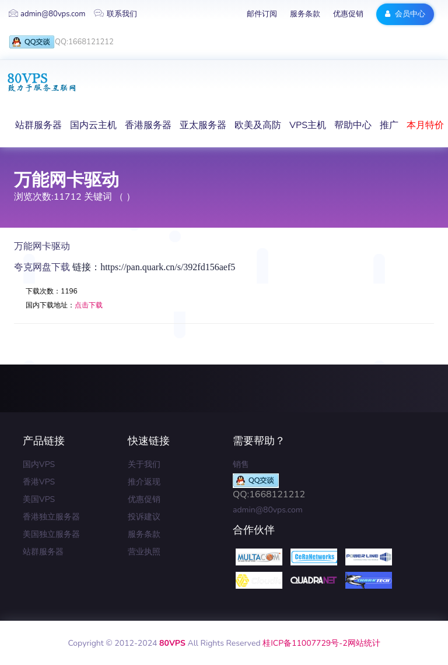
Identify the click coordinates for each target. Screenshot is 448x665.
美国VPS (39, 499)
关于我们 (144, 464)
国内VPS (39, 464)
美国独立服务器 (51, 534)
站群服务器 (43, 551)
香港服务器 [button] (148, 125)
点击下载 (89, 305)
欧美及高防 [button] (258, 125)
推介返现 (144, 481)
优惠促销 (348, 14)
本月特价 (425, 125)
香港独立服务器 (51, 516)
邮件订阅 (262, 14)
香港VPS (39, 481)
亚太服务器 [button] (203, 125)
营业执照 (144, 551)
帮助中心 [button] (353, 125)
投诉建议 (144, 516)
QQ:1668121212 (61, 42)
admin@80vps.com (47, 14)
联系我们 (115, 14)
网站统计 (364, 643)
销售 (241, 464)
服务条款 (305, 14)
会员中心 (405, 14)
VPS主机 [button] (307, 125)
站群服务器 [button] (38, 125)
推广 (389, 125)
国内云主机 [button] (93, 125)
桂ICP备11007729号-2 (304, 643)
